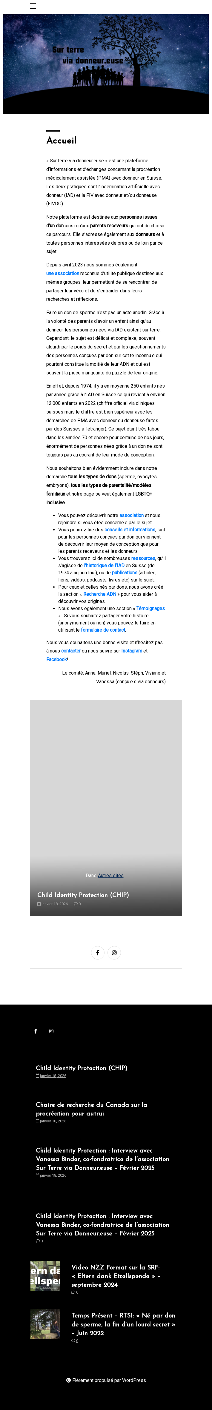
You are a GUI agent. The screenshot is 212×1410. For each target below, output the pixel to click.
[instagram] (114, 952)
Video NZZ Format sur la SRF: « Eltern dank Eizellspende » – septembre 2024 (115, 1276)
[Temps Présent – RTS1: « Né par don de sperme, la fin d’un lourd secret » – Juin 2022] (45, 1329)
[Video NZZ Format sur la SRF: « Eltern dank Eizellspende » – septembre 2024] (45, 1281)
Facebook (56, 659)
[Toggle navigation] (33, 6)
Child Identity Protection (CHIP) (83, 895)
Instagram (131, 651)
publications (124, 573)
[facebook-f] (98, 952)
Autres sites (111, 875)
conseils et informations (130, 530)
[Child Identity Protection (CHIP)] (106, 808)
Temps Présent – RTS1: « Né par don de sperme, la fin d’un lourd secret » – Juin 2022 (123, 1324)
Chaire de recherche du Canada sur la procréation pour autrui (91, 1109)
